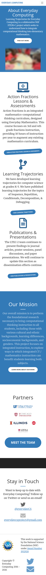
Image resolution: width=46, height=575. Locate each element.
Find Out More (23, 41)
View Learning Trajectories (23, 212)
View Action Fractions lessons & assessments (23, 152)
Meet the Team (23, 442)
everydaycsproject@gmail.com (23, 520)
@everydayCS (23, 508)
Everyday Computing (12, 2)
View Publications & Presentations (23, 275)
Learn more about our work (22, 370)
